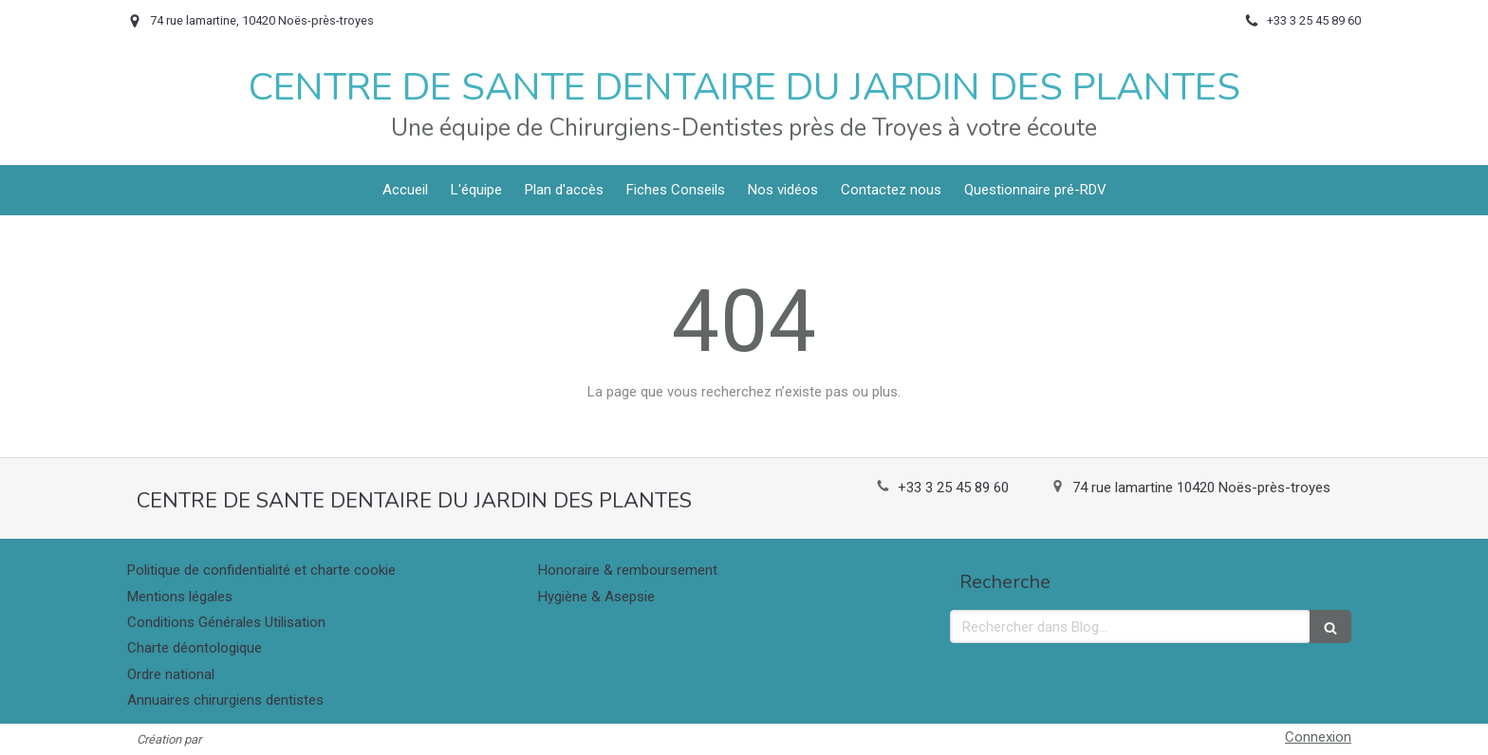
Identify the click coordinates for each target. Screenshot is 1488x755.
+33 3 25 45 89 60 (953, 487)
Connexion (1318, 737)
